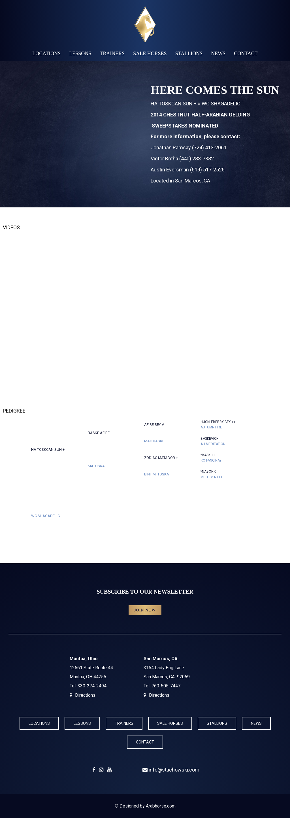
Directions (85, 695)
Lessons (80, 53)
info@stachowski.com (170, 770)
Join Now (144, 610)
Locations (46, 53)
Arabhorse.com (161, 806)
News (218, 53)
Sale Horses (150, 53)
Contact (246, 53)
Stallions (189, 53)
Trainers (112, 53)
